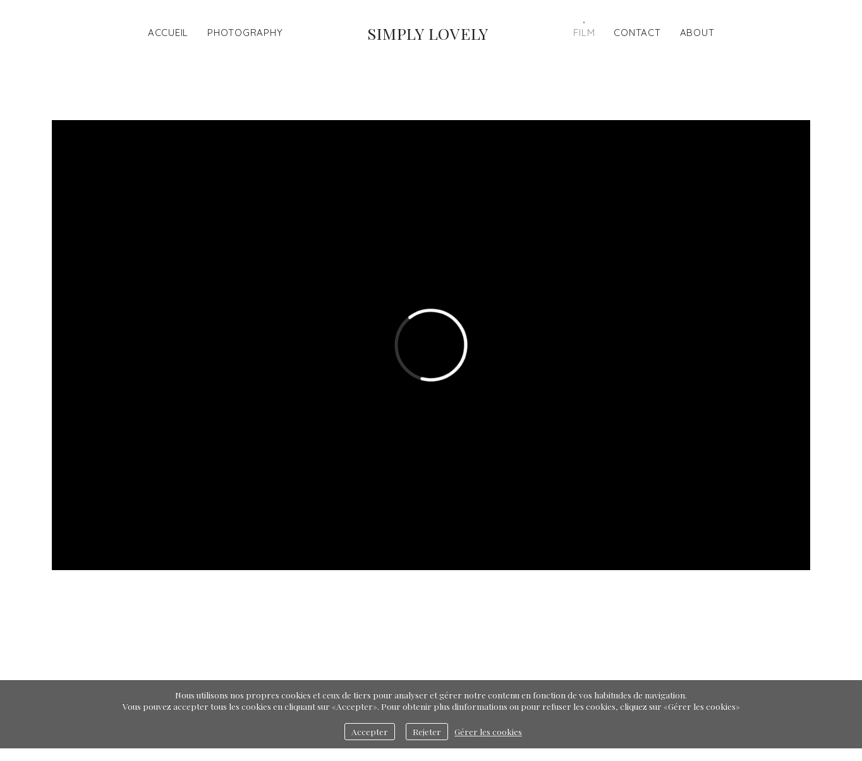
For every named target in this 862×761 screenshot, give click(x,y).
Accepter (369, 731)
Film (584, 33)
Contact (637, 33)
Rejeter (427, 731)
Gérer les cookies (488, 731)
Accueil (168, 33)
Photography (244, 33)
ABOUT (697, 33)
